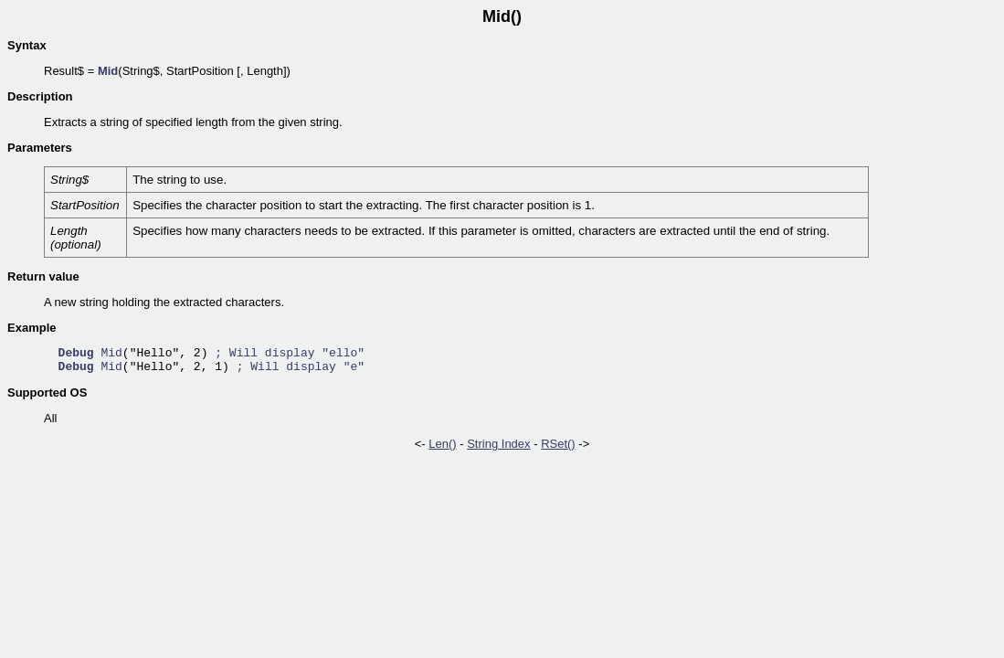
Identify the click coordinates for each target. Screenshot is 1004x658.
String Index (498, 444)
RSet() (558, 444)
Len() (442, 444)
